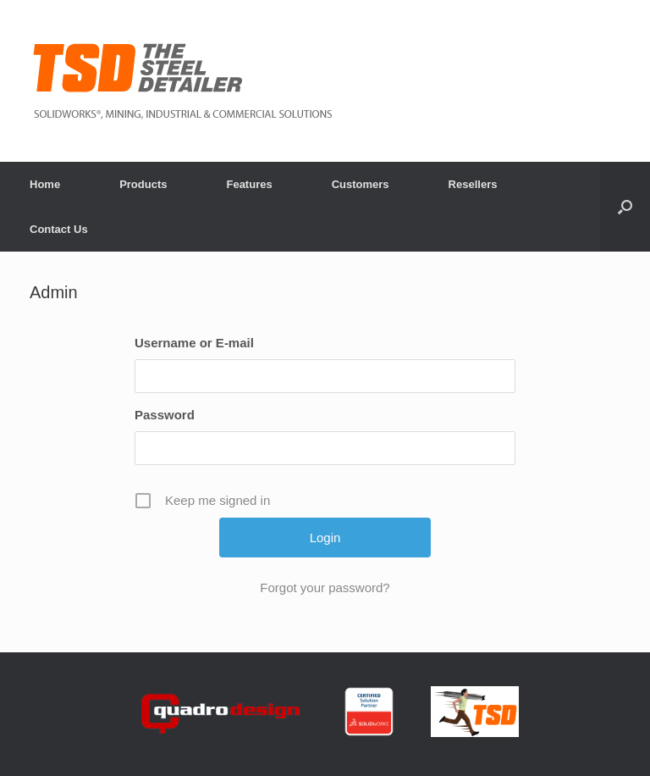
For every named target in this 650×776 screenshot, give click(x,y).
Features (249, 184)
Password (165, 414)
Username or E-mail (194, 342)
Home (45, 184)
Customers (360, 184)
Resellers (473, 184)
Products (143, 184)
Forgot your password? (324, 587)
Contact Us (59, 229)
